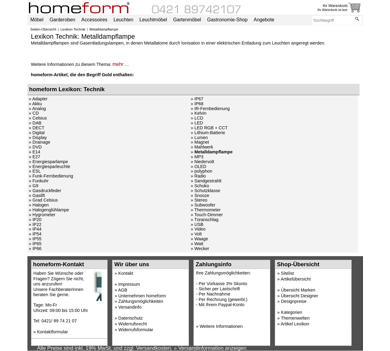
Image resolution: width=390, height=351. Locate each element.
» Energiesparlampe (48, 161)
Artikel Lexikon (295, 323)
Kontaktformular (52, 331)
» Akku (35, 103)
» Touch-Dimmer (207, 214)
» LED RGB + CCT (209, 127)
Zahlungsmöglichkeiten (140, 301)
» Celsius (38, 118)
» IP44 (35, 229)
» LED (197, 122)
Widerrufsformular (135, 329)
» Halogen (39, 204)
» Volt (196, 233)
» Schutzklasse (205, 190)
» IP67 (197, 98)
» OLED (198, 166)
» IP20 (35, 219)
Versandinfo (129, 307)
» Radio (198, 176)
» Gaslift (37, 195)
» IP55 (35, 238)
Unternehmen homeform (142, 295)
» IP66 (35, 248)
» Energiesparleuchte (49, 166)
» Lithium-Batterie (208, 132)
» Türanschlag (204, 219)
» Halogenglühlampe (49, 209)
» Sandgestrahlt (206, 180)
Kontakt (125, 273)
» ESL (35, 171)
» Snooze (200, 195)
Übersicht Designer (299, 295)
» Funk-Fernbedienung (51, 176)
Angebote (264, 19)
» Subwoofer (203, 204)
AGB (122, 290)
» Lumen (199, 137)
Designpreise (294, 301)
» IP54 (35, 233)
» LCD (197, 118)
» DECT (36, 127)
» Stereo (199, 200)
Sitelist (287, 273)
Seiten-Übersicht (43, 29)
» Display (38, 137)
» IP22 (35, 224)
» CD (34, 113)
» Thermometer (206, 209)
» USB (197, 224)
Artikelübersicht (295, 279)
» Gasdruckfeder (45, 190)
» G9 (33, 185)
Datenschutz (130, 318)
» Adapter (38, 98)
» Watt (197, 243)
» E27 (35, 156)
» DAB (35, 122)
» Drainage (39, 142)
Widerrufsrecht (132, 323)
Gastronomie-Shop (227, 19)
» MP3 (197, 156)
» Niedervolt (202, 161)
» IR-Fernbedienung (210, 108)
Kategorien (291, 312)
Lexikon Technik (72, 29)
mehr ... (120, 64)
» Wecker (200, 248)
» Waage (199, 238)
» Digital (37, 132)
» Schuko (200, 185)
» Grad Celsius (43, 200)
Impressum (129, 284)
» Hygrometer (42, 214)
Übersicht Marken (298, 290)
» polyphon (201, 171)
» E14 (35, 151)
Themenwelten (295, 318)
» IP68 (197, 103)
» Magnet (200, 142)
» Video (198, 229)
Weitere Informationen (221, 326)
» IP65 (35, 243)
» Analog (37, 108)
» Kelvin (198, 113)
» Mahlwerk (202, 147)
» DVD (35, 147)
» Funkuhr (39, 180)
